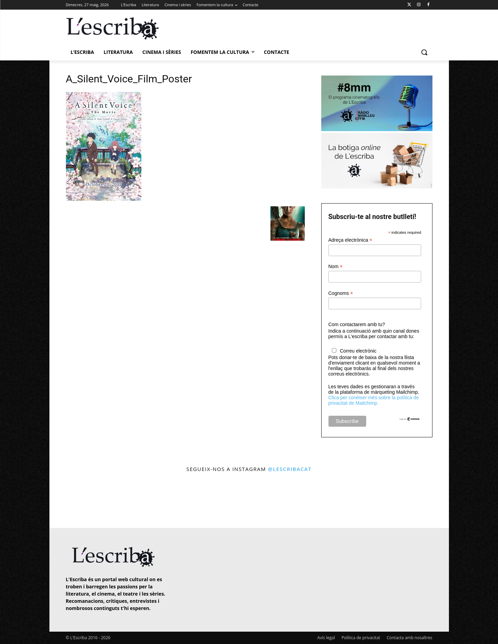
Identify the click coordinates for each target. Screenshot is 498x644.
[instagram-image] (72, 501)
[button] (424, 52)
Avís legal (326, 638)
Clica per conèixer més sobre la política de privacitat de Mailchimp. (373, 400)
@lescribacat (290, 468)
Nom (335, 266)
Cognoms (340, 293)
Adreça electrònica (350, 240)
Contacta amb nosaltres (409, 638)
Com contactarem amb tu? (356, 324)
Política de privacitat (360, 638)
